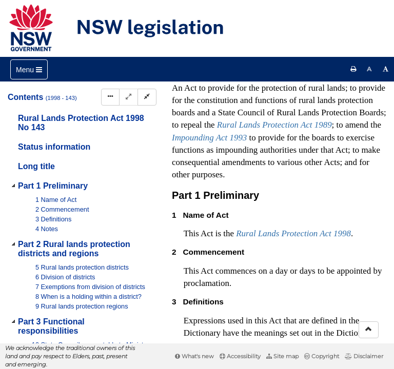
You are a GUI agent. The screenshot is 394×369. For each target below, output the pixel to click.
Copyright (321, 356)
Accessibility (240, 356)
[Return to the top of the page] (369, 329)
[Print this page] (353, 69)
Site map (282, 356)
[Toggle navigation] (29, 69)
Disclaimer (364, 356)
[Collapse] (146, 97)
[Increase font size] (386, 69)
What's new (194, 356)
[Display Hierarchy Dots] (110, 97)
